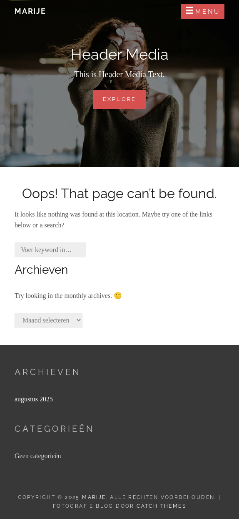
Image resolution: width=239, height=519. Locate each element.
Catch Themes (161, 506)
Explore (125, 102)
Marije (30, 11)
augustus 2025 (34, 399)
